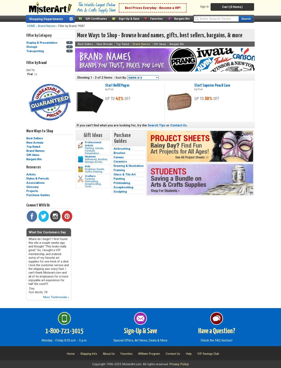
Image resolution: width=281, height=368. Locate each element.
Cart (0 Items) (232, 7)
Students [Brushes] (90, 156)
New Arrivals (35, 142)
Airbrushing (122, 148)
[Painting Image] (80, 145)
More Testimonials (56, 297)
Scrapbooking (93, 183)
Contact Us (178, 125)
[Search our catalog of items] (246, 19)
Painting (89, 148)
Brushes (102, 159)
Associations (35, 183)
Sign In (204, 6)
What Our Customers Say (47, 232)
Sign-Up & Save (129, 18)
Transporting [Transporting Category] (35, 51)
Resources (33, 167)
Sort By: (121, 77)
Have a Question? (216, 331)
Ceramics (120, 161)
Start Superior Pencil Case (212, 85)
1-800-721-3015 (64, 331)
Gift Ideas (32, 155)
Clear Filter (36, 74)
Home (71, 354)
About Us (109, 354)
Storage (89, 161)
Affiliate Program (149, 354)
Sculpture (90, 169)
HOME (31, 26)
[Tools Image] (80, 178)
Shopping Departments (46, 19)
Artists (31, 174)
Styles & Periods (37, 178)
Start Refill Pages (117, 85)
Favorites (156, 18)
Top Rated (33, 146)
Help (189, 354)
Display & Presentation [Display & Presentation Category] (42, 42)
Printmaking (91, 181)
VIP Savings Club (208, 354)
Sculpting (120, 191)
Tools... (89, 186)
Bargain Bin (182, 18)
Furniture (90, 150)
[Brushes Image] (80, 159)
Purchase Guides (38, 195)
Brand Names (46, 26)
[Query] (216, 18)
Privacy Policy (179, 364)
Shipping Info (88, 354)
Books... (99, 161)
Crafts (88, 171)
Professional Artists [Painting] (93, 144)
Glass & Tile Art (125, 174)
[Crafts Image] (80, 169)
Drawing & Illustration (129, 166)
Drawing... (98, 171)
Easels (100, 169)
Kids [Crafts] (88, 166)
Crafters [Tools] (90, 176)
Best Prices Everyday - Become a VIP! (153, 8)
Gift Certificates (96, 18)
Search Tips (156, 125)
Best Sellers (34, 138)
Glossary (32, 187)
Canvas (99, 148)
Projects (32, 191)
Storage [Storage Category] (32, 47)
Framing (119, 170)
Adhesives (91, 159)
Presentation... (93, 153)
